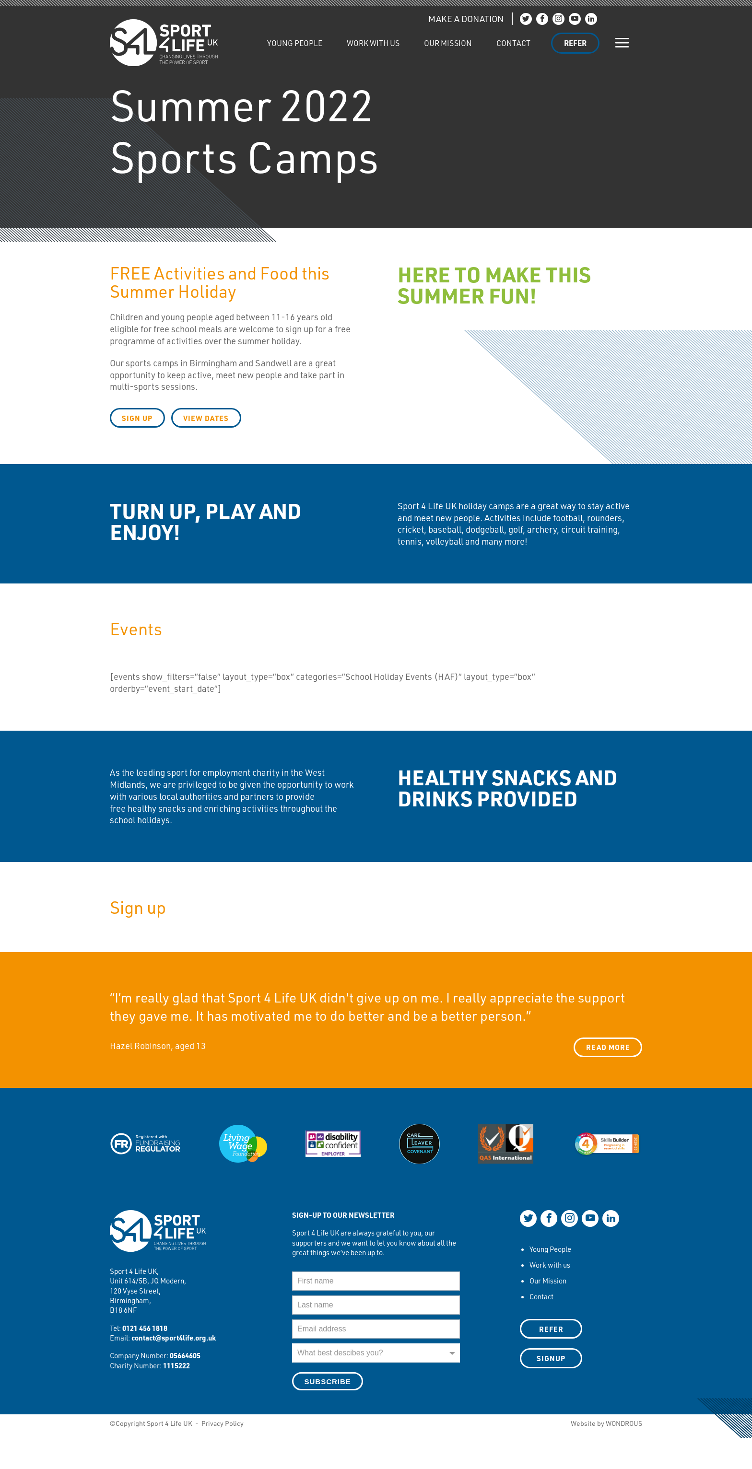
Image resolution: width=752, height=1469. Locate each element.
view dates (207, 418)
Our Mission (448, 43)
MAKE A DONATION (466, 18)
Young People (294, 43)
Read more (608, 1047)
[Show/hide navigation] (622, 43)
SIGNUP (551, 1358)
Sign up (137, 418)
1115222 (176, 1365)
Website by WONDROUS (606, 1423)
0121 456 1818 (144, 1327)
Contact (513, 43)
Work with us (373, 43)
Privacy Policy (222, 1423)
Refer (575, 43)
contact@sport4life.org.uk (173, 1337)
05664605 (185, 1355)
